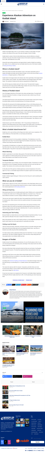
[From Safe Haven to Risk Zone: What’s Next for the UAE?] (18, 422)
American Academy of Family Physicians (18, 260)
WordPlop (15, 448)
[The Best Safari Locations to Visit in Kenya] (8, 348)
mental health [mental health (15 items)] (33, 428)
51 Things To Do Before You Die (14, 400)
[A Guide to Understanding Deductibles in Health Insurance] (18, 425)
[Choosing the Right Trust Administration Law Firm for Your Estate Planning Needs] (22, 420)
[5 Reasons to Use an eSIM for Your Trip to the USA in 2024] (22, 348)
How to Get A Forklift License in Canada (15, 390)
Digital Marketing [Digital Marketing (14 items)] (33, 423)
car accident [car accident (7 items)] (39, 419)
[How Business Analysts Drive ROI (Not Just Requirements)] (18, 420)
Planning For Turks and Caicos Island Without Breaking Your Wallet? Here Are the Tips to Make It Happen (14, 314)
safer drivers (16, 270)
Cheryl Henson (6, 21)
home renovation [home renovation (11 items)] (33, 426)
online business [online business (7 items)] (33, 430)
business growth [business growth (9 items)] (33, 419)
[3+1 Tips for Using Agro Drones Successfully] (22, 422)
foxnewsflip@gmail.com (8, 431)
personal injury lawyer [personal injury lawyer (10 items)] (34, 432)
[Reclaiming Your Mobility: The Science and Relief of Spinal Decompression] (22, 425)
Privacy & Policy (30, 448)
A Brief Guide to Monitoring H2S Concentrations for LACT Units (19, 395)
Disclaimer (35, 448)
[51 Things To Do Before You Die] (5, 402)
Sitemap (42, 448)
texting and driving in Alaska (10, 65)
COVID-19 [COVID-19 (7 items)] (39, 421)
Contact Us (39, 448)
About (26, 448)
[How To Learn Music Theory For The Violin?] (5, 406)
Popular (11, 381)
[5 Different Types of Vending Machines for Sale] (5, 387)
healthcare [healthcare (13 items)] (39, 423)
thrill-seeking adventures (20, 186)
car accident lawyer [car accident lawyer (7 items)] (34, 421)
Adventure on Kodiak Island (18, 280)
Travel (7, 10)
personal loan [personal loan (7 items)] (41, 432)
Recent (33, 381)
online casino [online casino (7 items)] (39, 430)
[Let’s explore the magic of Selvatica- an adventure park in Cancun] (8, 360)
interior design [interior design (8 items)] (40, 426)
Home (3, 10)
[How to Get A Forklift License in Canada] (5, 392)
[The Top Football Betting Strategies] (27, 420)
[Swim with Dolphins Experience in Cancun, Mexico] (36, 348)
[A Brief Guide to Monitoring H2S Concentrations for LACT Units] (5, 397)
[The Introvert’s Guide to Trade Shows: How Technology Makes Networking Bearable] (27, 425)
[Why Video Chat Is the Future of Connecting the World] (27, 422)
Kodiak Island (29, 280)
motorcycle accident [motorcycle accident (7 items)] (40, 428)
